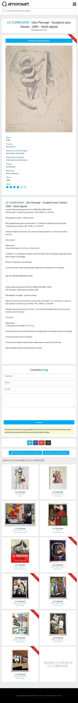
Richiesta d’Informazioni (39, 41)
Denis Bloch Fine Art (20, 532)
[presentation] (22, 414)
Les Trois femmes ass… (58, 494)
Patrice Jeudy (58, 569)
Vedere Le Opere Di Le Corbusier (25, 453)
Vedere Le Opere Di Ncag (56, 453)
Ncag (45, 30)
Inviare (39, 422)
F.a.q (60, 695)
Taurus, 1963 (20, 494)
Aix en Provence (20, 567)
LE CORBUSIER (18, 22)
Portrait (57, 530)
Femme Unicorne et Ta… (20, 530)
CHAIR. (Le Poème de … (20, 640)
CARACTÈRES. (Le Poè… (57, 567)
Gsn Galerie (58, 496)
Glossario (55, 695)
